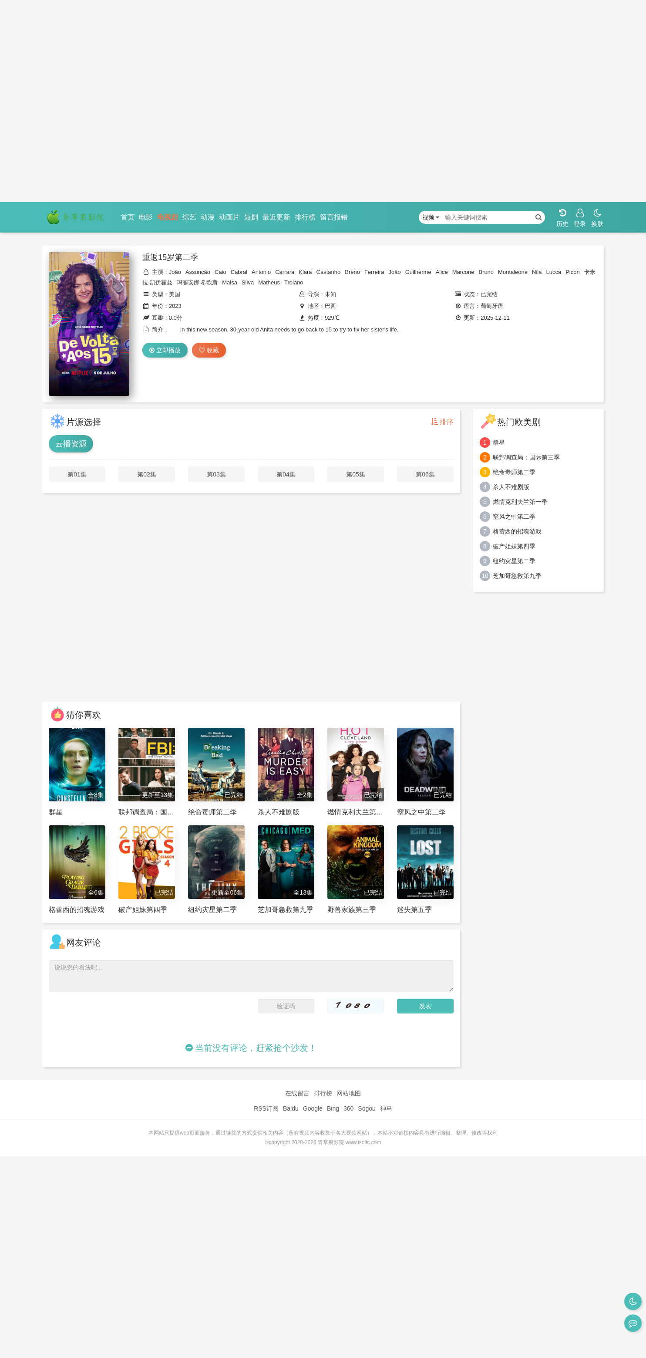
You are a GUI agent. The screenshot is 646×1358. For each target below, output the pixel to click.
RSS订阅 (266, 1108)
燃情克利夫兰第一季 (520, 501)
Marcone (463, 272)
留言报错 (334, 217)
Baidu (291, 1108)
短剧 (251, 217)
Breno (352, 272)
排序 (442, 422)
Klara (305, 272)
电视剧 (167, 217)
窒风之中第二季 (514, 516)
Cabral (239, 272)
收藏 (209, 350)
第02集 (146, 474)
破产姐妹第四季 (514, 546)
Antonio (261, 272)
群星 (499, 442)
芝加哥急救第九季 (517, 575)
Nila (537, 272)
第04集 (286, 474)
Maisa (229, 282)
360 (348, 1108)
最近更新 (276, 217)
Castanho (328, 272)
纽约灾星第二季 (514, 560)
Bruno (486, 272)
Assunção (197, 272)
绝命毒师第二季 (514, 472)
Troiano (293, 282)
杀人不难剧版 (511, 486)
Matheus (269, 282)
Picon (572, 272)
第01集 (77, 474)
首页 (128, 217)
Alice (442, 272)
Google (313, 1108)
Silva (248, 282)
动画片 (229, 217)
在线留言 (297, 1093)
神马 (386, 1108)
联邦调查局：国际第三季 (526, 457)
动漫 (208, 217)
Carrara (284, 272)
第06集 (425, 474)
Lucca (553, 272)
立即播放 (165, 350)
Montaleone (513, 272)
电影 (146, 217)
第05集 (355, 474)
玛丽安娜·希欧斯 (197, 282)
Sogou (366, 1108)
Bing (333, 1108)
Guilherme (418, 272)
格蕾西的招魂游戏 (517, 531)
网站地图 (348, 1093)
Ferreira (374, 272)
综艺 (189, 217)
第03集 (216, 474)
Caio (220, 272)
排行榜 (305, 217)
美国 (174, 294)
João (175, 272)
